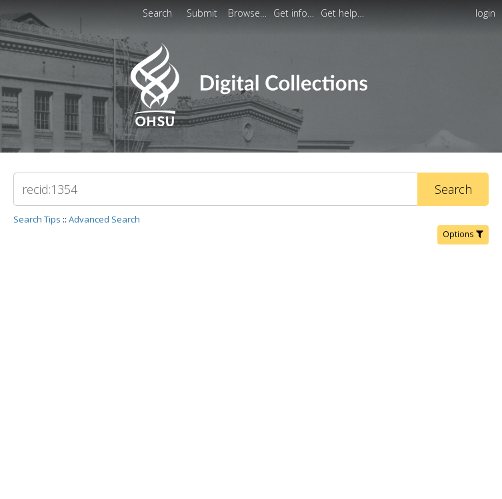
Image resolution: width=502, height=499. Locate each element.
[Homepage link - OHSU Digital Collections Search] (251, 123)
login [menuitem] (485, 13)
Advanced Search (104, 219)
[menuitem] (248, 13)
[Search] (215, 189)
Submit (203, 13)
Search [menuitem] (157, 13)
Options (463, 234)
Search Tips (37, 219)
